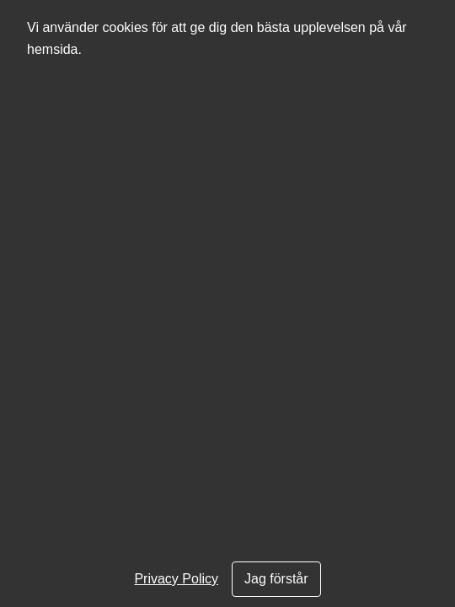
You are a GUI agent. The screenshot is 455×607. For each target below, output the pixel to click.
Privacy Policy (176, 579)
